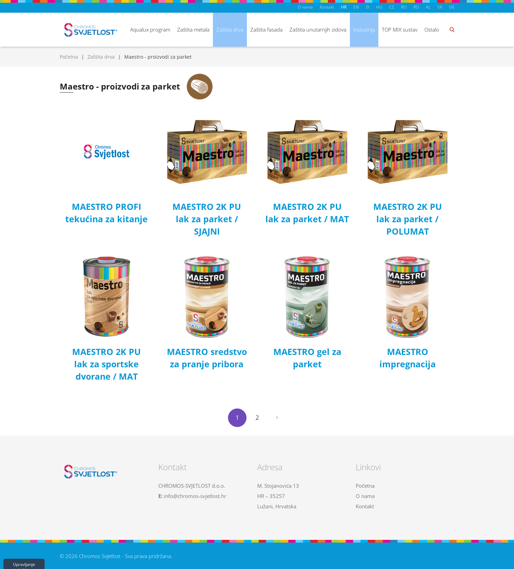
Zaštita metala (193, 29)
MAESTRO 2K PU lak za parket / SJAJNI (206, 219)
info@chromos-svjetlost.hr (195, 496)
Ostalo (431, 29)
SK (439, 7)
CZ (391, 7)
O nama (305, 7)
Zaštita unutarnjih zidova (317, 29)
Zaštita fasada (266, 29)
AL (428, 7)
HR (343, 7)
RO (416, 7)
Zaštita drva (229, 29)
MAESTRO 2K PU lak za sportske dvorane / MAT (106, 364)
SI (367, 7)
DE (452, 7)
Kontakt (327, 7)
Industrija (364, 29)
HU (379, 7)
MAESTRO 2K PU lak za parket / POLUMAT (407, 219)
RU (404, 7)
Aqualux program (150, 29)
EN (356, 7)
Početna (69, 57)
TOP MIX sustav (400, 29)
